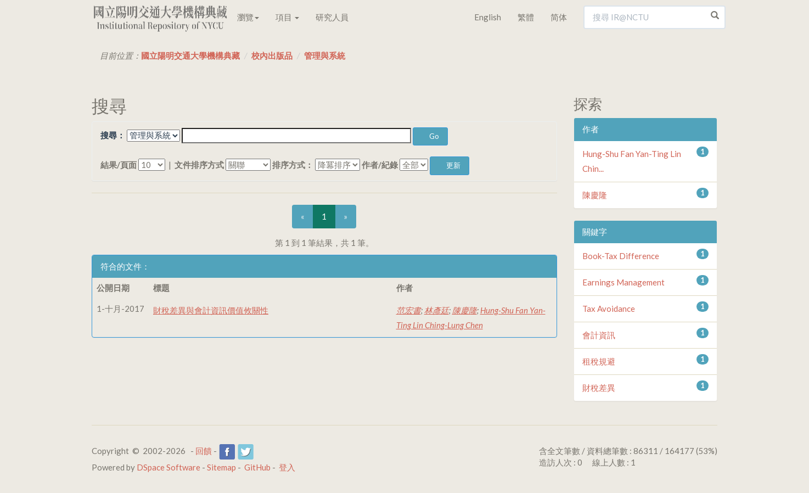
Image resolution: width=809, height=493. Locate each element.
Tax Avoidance (608, 308)
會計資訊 (598, 335)
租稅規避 (598, 361)
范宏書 (408, 310)
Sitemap (221, 467)
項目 (287, 17)
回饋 (203, 451)
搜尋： (112, 135)
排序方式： (292, 165)
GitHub (257, 467)
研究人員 (332, 17)
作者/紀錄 (380, 165)
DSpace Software (168, 467)
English (487, 17)
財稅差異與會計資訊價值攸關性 (210, 310)
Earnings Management (623, 282)
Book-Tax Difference (620, 256)
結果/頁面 (118, 165)
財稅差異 (598, 388)
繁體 (526, 17)
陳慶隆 (464, 310)
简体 (558, 17)
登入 (287, 467)
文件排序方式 (199, 165)
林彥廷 (436, 310)
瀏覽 (248, 17)
